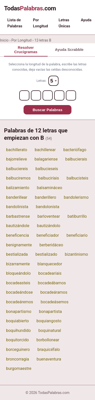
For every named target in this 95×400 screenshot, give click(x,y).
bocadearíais (50, 273)
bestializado (46, 254)
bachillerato (16, 149)
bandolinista (17, 206)
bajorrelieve (16, 159)
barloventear (48, 216)
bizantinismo (76, 254)
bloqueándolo (18, 273)
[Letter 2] (36, 95)
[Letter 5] (71, 95)
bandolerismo (76, 197)
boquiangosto (48, 320)
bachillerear (45, 149)
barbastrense (18, 216)
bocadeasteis (18, 283)
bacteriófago (74, 149)
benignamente (19, 245)
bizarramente (18, 264)
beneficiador (47, 235)
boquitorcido (17, 339)
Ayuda (86, 20)
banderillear (16, 197)
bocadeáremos (19, 301)
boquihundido (18, 330)
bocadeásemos (55, 301)
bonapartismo (18, 311)
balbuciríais (48, 178)
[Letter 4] (59, 95)
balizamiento (17, 187)
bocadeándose (19, 292)
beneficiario (77, 235)
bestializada (17, 254)
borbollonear (47, 339)
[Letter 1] (24, 95)
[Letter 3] (48, 95)
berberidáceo (51, 245)
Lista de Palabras (14, 23)
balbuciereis (17, 168)
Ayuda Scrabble (69, 49)
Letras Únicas (64, 23)
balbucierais (76, 159)
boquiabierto (17, 320)
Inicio (4, 40)
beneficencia (17, 235)
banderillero (45, 197)
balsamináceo (49, 187)
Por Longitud (40, 23)
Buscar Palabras (48, 110)
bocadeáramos (53, 292)
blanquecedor (49, 264)
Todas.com (30, 8)
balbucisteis (77, 178)
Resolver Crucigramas (25, 49)
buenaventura (49, 359)
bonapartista (50, 311)
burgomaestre (18, 368)
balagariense (46, 159)
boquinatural (49, 330)
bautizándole (17, 225)
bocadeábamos (52, 283)
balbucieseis (46, 168)
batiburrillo (77, 216)
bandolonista (47, 206)
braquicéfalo (48, 349)
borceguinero (18, 349)
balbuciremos (18, 178)
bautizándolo (48, 225)
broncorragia (17, 359)
